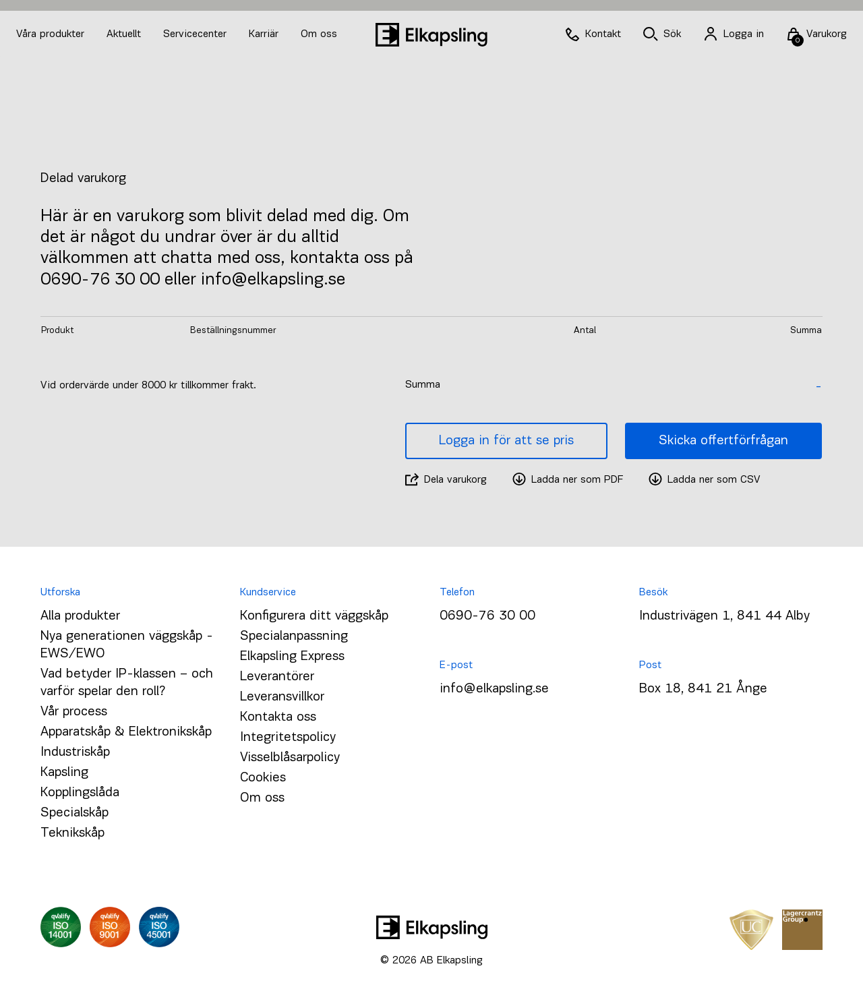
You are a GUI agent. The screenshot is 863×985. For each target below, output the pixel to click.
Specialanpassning (294, 636)
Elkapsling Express (292, 656)
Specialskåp (74, 813)
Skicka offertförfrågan (723, 441)
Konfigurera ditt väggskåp (314, 616)
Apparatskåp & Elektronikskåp (126, 732)
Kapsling (64, 772)
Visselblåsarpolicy (290, 758)
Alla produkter (80, 616)
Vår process (73, 712)
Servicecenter (196, 34)
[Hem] (431, 35)
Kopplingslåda (79, 793)
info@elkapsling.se (494, 689)
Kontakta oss (278, 717)
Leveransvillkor (282, 697)
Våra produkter (50, 34)
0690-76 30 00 (487, 616)
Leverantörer (277, 677)
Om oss (319, 34)
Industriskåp (75, 752)
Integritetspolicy (288, 737)
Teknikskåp (72, 833)
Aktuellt (125, 34)
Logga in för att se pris (506, 441)
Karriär (265, 34)
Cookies (263, 778)
